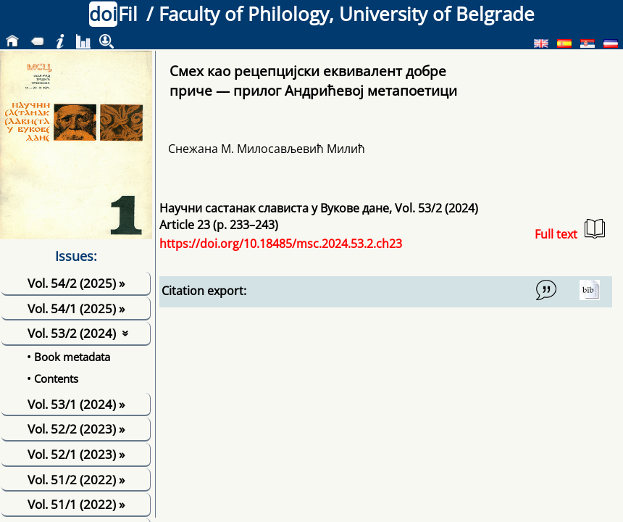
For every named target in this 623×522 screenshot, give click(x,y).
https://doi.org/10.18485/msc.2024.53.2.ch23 (280, 244)
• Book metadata (68, 356)
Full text (570, 230)
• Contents (52, 378)
